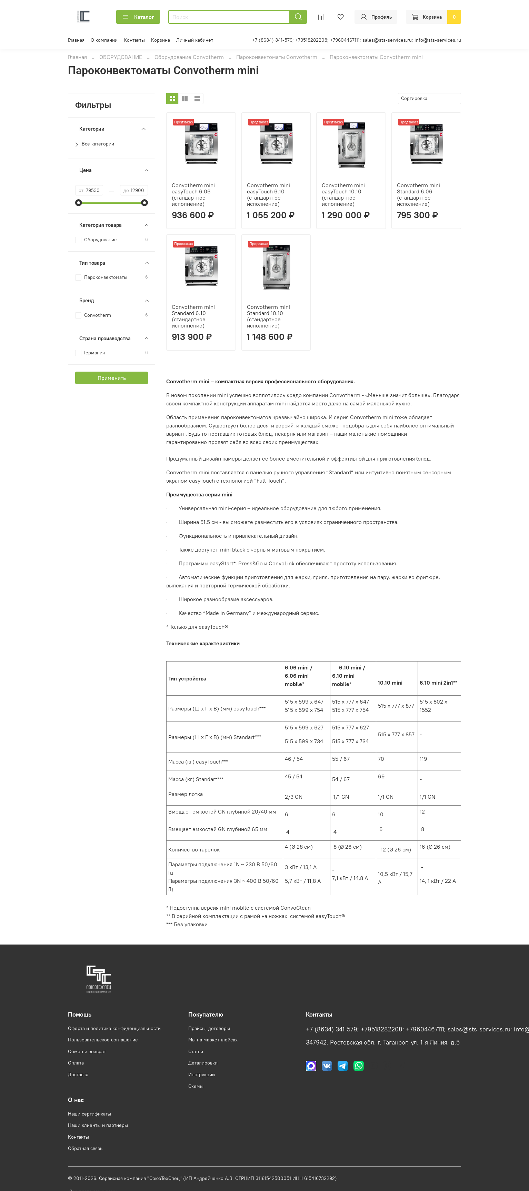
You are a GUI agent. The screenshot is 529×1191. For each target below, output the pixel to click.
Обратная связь (85, 1148)
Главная (76, 40)
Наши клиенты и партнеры (98, 1125)
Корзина (160, 40)
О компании (104, 40)
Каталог (138, 16)
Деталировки (203, 1063)
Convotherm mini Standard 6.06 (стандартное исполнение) (418, 194)
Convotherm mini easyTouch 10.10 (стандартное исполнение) (343, 194)
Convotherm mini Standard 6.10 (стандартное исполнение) (193, 316)
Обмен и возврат (87, 1051)
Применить (112, 377)
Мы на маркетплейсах (213, 1040)
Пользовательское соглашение (103, 1040)
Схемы (195, 1086)
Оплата (76, 1063)
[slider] (78, 203)
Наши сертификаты (89, 1114)
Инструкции (201, 1074)
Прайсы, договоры (209, 1028)
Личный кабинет (194, 40)
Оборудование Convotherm (189, 56)
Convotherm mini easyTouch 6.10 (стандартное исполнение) (268, 194)
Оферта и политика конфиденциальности (114, 1028)
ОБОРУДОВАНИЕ (120, 56)
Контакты (134, 40)
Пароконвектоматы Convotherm (276, 56)
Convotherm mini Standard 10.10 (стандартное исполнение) (268, 316)
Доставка (78, 1074)
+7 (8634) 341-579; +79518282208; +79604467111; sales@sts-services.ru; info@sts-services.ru (356, 40)
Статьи (195, 1051)
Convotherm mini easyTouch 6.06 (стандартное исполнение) (193, 194)
